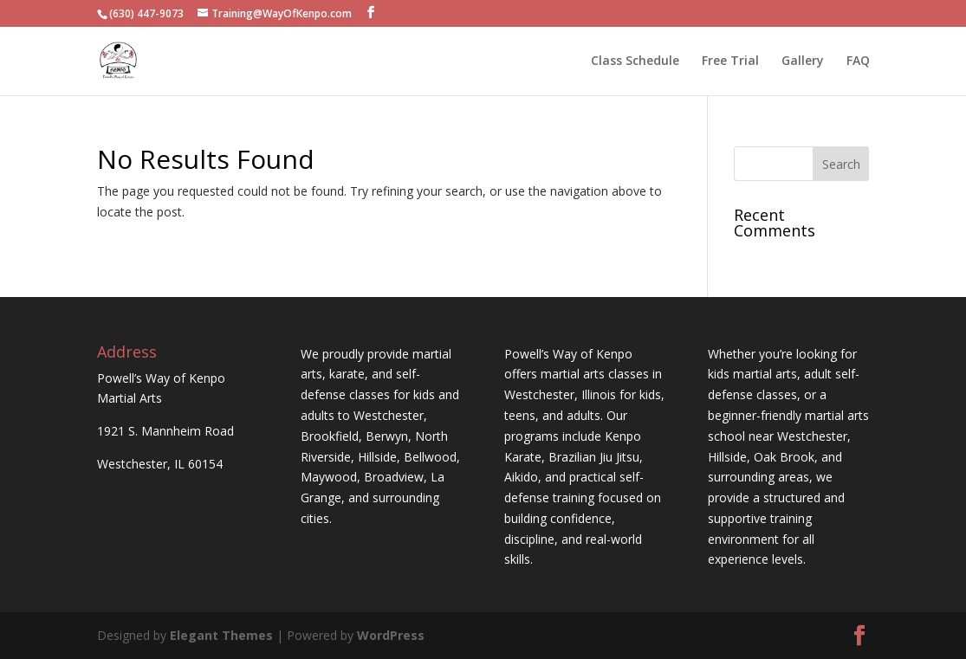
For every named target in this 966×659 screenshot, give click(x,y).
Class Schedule (635, 61)
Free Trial (730, 61)
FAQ (858, 61)
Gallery (802, 61)
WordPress (391, 635)
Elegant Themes (221, 635)
